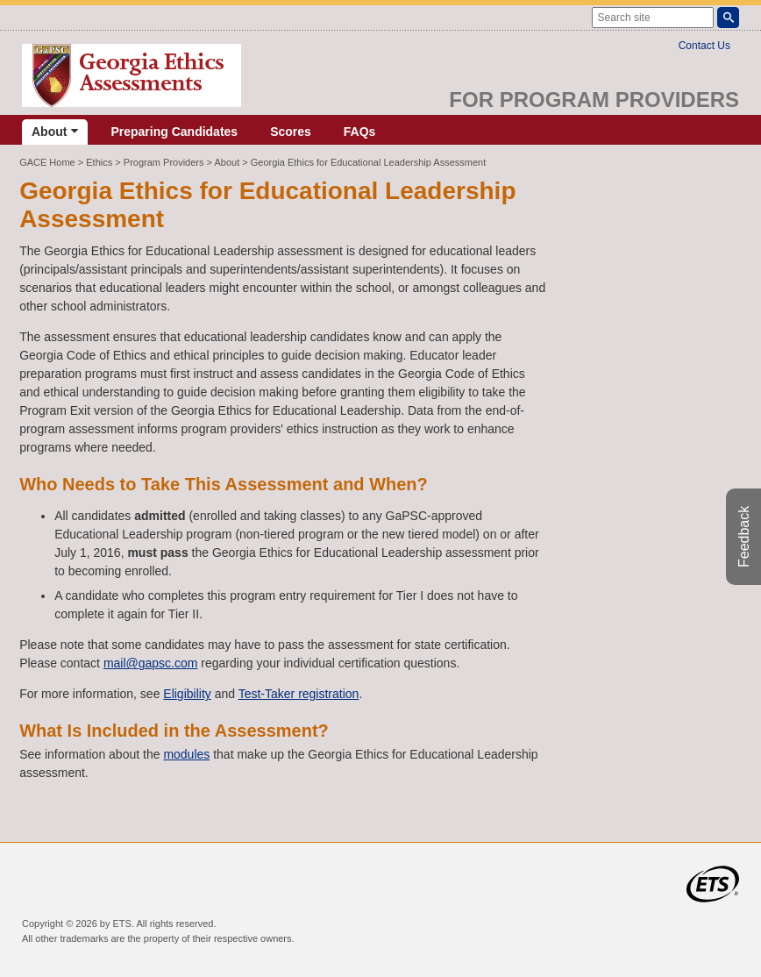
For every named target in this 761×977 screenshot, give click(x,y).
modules (186, 754)
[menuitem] (55, 132)
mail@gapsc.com (150, 663)
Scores (290, 132)
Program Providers (164, 162)
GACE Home (47, 162)
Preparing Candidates (174, 132)
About (55, 132)
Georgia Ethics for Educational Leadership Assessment (368, 162)
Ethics (99, 162)
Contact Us (704, 45)
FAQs (360, 132)
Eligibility (186, 694)
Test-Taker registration (298, 694)
